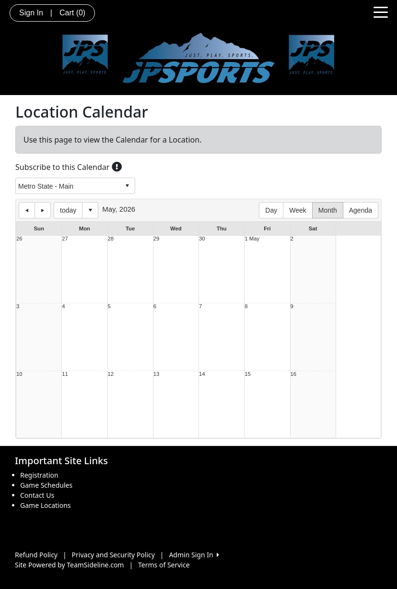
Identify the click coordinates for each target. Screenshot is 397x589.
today (68, 210)
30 (202, 238)
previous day (27, 210)
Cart (72, 13)
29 (156, 238)
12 (111, 374)
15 (248, 374)
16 (294, 374)
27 (65, 238)
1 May (252, 238)
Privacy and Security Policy (113, 554)
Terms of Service (164, 564)
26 (19, 238)
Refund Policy (36, 554)
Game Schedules (46, 485)
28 (111, 238)
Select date (90, 210)
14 (202, 374)
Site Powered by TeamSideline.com (69, 564)
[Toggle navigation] (381, 11)
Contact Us (37, 495)
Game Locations (45, 505)
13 (156, 374)
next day (43, 210)
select (127, 185)
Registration (39, 475)
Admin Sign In (194, 554)
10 (19, 374)
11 (65, 374)
